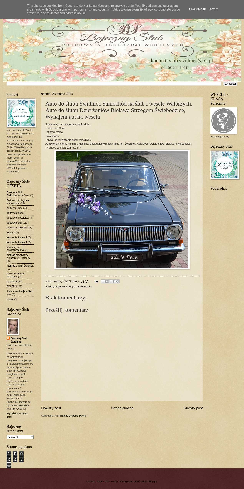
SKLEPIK (12, 286)
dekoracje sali (14, 222)
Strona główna (122, 408)
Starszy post (193, 408)
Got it (213, 9)
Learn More (197, 9)
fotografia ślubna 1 (17, 237)
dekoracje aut (14, 212)
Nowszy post (51, 408)
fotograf (11, 232)
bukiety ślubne (14, 207)
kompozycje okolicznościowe (16, 248)
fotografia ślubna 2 (17, 242)
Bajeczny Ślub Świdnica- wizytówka (18, 194)
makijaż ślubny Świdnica (20, 265)
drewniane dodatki (17, 227)
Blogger (153, 481)
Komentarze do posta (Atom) (71, 415)
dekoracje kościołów (18, 217)
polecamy (12, 281)
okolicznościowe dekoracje (16, 275)
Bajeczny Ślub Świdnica (19, 340)
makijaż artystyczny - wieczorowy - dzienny (18, 256)
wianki (10, 299)
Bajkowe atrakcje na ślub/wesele (73, 286)
